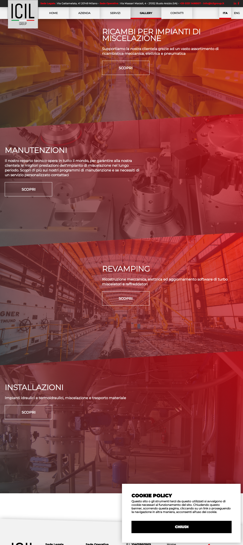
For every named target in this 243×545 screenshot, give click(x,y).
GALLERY (146, 14)
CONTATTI (176, 15)
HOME (53, 15)
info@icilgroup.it (213, 3)
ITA (225, 14)
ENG (237, 15)
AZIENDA (84, 15)
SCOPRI (126, 68)
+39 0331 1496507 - (191, 3)
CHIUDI (181, 527)
